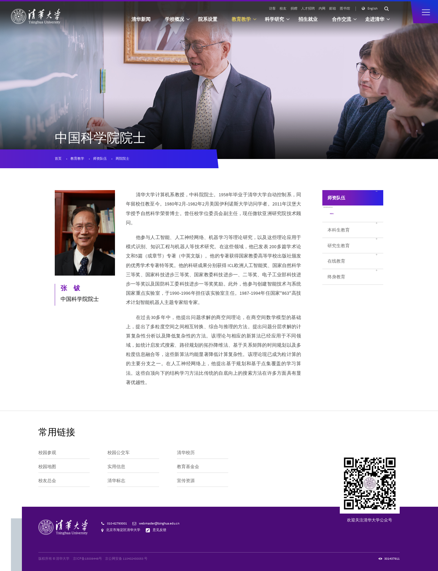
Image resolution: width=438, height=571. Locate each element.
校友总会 (47, 480)
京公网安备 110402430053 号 (126, 559)
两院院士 (122, 159)
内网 (322, 8)
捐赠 (294, 8)
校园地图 (47, 466)
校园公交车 (118, 452)
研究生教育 (338, 259)
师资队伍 (100, 159)
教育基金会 (188, 466)
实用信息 (116, 466)
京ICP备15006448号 (87, 559)
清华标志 (116, 480)
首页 (58, 159)
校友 (283, 8)
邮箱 (332, 8)
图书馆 (345, 8)
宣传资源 (186, 480)
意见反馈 (159, 530)
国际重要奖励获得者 (347, 215)
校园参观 (47, 452)
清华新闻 (141, 19)
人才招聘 (308, 8)
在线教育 (336, 275)
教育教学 (77, 159)
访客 (272, 8)
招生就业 (308, 19)
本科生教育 (338, 243)
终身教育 (336, 290)
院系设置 (207, 19)
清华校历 (186, 452)
